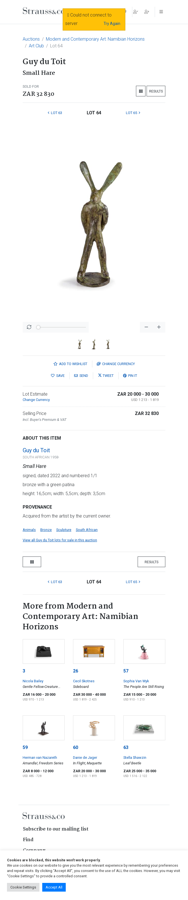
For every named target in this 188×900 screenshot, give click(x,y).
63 (125, 747)
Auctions (31, 39)
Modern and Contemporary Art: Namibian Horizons (95, 39)
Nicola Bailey (33, 681)
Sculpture (63, 530)
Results (156, 91)
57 (125, 671)
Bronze (46, 530)
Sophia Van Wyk (136, 681)
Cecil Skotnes (84, 681)
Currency (116, 364)
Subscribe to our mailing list (55, 829)
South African (87, 530)
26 (75, 671)
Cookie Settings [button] (23, 887)
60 (75, 747)
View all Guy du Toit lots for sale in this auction (60, 540)
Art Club (36, 45)
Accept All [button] (54, 887)
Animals (29, 530)
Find (28, 840)
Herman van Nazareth (40, 757)
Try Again (112, 23)
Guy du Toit (36, 450)
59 (25, 747)
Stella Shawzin (134, 757)
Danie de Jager (85, 757)
